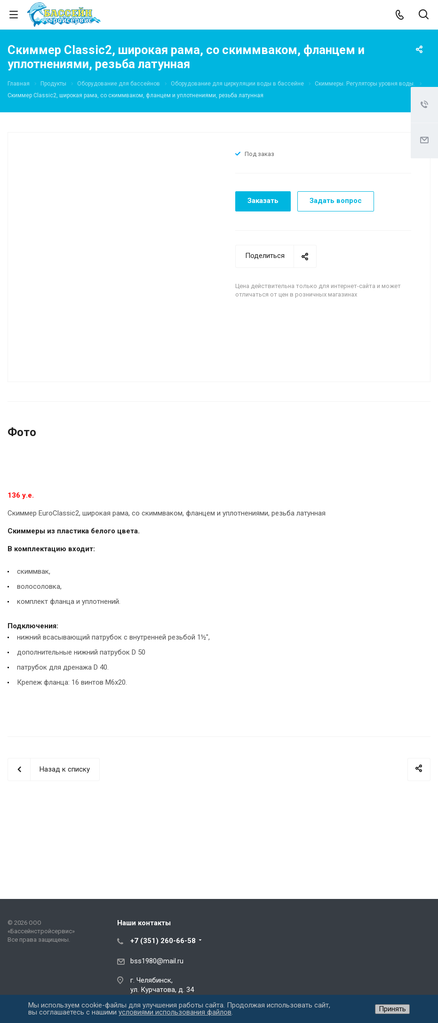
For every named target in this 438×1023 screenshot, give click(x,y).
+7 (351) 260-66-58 (163, 941)
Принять (392, 1009)
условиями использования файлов (175, 1012)
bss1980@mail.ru (156, 961)
